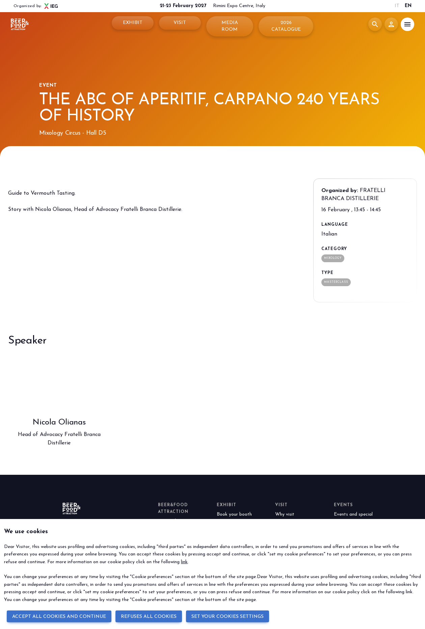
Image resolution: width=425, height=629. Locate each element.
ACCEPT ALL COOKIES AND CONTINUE (59, 616)
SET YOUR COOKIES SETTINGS (227, 616)
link (184, 562)
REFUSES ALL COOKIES (149, 616)
